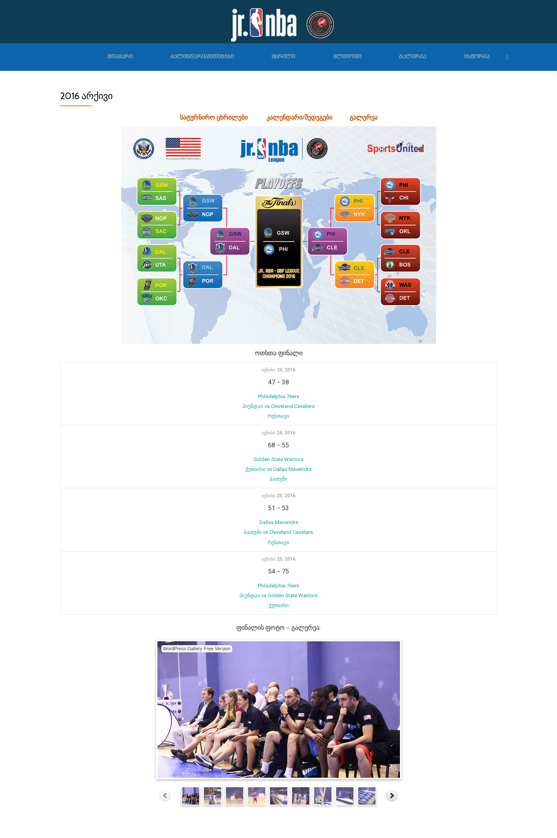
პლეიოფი (347, 57)
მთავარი (120, 57)
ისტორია (477, 57)
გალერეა (412, 57)
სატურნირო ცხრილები (214, 117)
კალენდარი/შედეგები (202, 57)
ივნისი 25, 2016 (278, 488)
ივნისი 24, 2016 (278, 370)
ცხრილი (283, 57)
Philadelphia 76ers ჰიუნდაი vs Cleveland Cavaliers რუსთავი (278, 404)
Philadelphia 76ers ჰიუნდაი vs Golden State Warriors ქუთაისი (278, 582)
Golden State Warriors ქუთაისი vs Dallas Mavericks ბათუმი (278, 463)
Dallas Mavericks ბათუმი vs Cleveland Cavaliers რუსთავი (278, 523)
